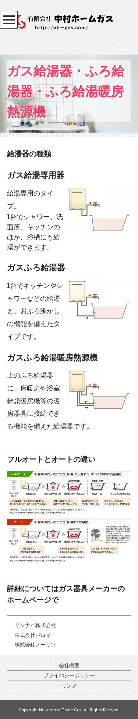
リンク (69, 685)
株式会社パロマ (33, 634)
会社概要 (69, 665)
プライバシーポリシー (69, 675)
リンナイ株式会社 (35, 625)
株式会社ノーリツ (35, 644)
